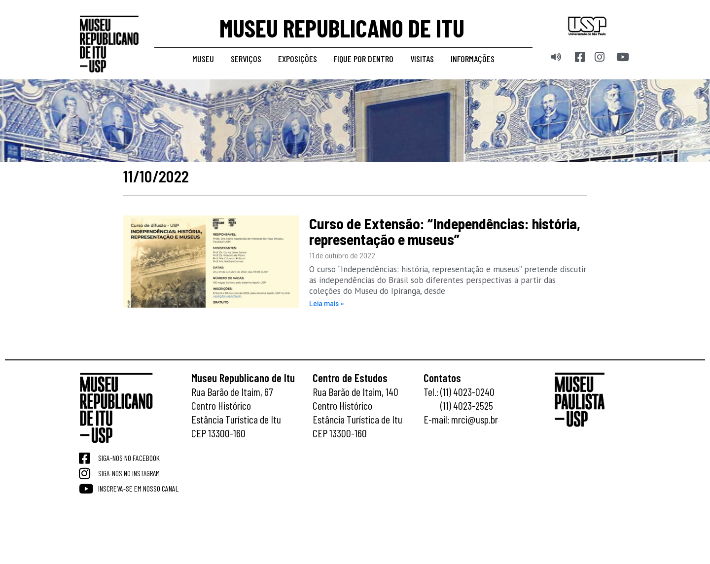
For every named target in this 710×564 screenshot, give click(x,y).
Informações (473, 58)
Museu (203, 58)
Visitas (422, 58)
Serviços (246, 58)
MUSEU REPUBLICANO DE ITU (341, 27)
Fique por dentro (363, 58)
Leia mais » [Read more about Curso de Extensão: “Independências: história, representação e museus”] (326, 303)
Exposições (297, 58)
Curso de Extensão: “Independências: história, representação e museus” (444, 231)
